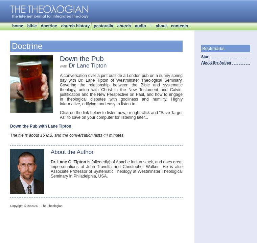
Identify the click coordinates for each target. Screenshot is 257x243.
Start (205, 57)
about (161, 26)
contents (179, 26)
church (124, 26)
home (17, 26)
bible (32, 26)
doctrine (49, 26)
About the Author (216, 62)
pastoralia (103, 26)
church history (75, 26)
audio (140, 26)
